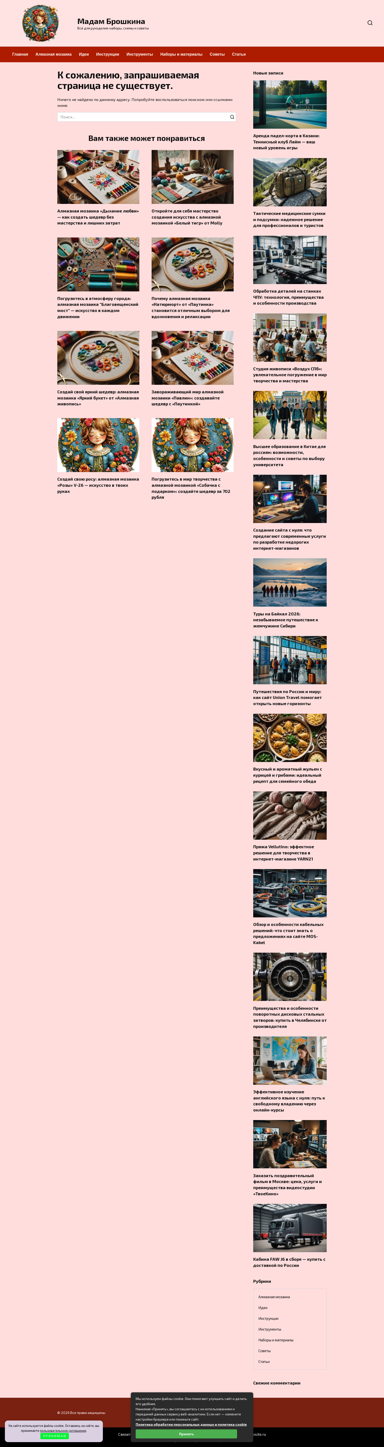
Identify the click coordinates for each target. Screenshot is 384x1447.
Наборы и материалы (181, 54)
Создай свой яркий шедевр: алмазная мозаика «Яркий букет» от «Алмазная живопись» (98, 397)
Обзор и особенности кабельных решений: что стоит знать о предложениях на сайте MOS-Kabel (288, 933)
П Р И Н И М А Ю (54, 1436)
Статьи (239, 54)
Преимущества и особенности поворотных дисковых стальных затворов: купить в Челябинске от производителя (290, 1017)
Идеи (84, 54)
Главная (20, 54)
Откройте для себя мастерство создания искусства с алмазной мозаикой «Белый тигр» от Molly (187, 216)
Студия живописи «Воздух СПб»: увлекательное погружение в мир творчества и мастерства (290, 374)
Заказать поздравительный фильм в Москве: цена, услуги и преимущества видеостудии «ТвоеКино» (287, 1184)
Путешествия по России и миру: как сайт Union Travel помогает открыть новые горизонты (287, 697)
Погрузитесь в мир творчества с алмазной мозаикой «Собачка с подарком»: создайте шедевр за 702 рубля (191, 488)
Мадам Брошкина (111, 20)
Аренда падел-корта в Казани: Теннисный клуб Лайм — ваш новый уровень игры (286, 141)
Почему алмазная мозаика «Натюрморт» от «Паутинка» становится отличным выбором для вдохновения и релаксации (191, 307)
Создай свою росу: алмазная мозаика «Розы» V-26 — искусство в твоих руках (98, 485)
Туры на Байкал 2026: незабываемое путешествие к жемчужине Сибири (285, 619)
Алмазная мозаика (54, 54)
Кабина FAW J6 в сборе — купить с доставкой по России (289, 1262)
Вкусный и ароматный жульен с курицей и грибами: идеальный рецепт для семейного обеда (287, 775)
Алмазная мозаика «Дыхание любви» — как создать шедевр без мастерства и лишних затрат (98, 216)
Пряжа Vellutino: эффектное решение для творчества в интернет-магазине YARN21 (283, 852)
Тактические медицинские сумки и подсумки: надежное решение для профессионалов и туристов (289, 219)
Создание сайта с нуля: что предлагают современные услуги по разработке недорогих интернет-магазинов (289, 539)
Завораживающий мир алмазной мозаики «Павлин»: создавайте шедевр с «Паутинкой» (188, 397)
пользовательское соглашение (63, 1431)
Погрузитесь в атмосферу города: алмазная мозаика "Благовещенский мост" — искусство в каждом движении (97, 307)
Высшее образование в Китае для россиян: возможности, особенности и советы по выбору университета (289, 455)
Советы (217, 54)
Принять (186, 1434)
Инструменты (140, 54)
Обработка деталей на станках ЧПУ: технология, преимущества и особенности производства (288, 297)
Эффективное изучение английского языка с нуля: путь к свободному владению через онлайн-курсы (289, 1100)
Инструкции (107, 54)
